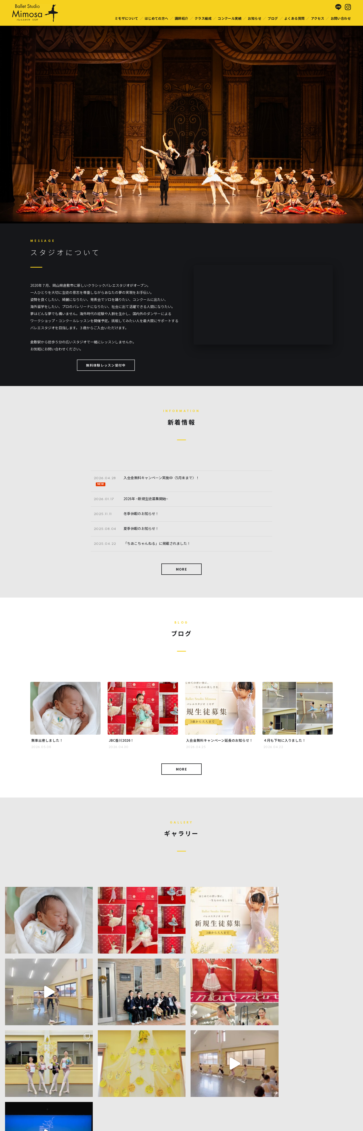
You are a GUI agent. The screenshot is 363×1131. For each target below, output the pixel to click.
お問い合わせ (341, 18)
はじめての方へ (156, 18)
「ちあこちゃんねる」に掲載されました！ (157, 543)
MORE (181, 569)
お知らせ (254, 18)
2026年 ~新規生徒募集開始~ (146, 498)
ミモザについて (126, 18)
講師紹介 (181, 18)
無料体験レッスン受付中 (106, 365)
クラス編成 (203, 18)
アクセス (317, 18)
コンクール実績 (229, 18)
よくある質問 (294, 18)
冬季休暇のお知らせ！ (141, 513)
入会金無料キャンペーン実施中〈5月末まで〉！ (161, 477)
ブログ (273, 18)
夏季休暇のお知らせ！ (141, 528)
